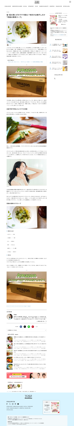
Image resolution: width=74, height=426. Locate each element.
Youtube (65, 78)
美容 (25, 306)
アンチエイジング (20, 306)
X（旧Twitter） (25, 398)
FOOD (36, 6)
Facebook (21, 326)
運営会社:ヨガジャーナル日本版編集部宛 (58, 34)
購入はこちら (63, 24)
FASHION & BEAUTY (43, 6)
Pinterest (33, 326)
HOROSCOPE (59, 6)
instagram (58, 78)
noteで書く (37, 326)
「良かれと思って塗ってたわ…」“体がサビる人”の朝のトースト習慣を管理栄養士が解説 (24, 61)
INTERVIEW (31, 6)
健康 (29, 306)
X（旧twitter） (25, 326)
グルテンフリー (9, 306)
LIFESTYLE (52, 6)
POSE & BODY (8, 6)
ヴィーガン (14, 306)
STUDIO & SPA (66, 6)
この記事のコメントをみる (12, 330)
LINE (29, 326)
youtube (33, 398)
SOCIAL (25, 6)
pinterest (62, 78)
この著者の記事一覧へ (41, 321)
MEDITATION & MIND (17, 6)
